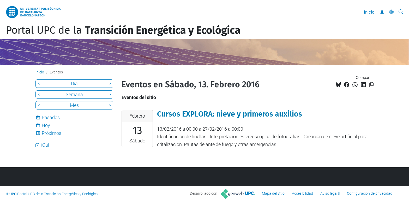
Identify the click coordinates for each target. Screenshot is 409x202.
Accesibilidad (302, 193)
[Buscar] (401, 12)
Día (74, 83)
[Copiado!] (371, 85)
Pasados (51, 117)
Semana (74, 94)
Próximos (51, 133)
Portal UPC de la (123, 30)
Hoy (46, 125)
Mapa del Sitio (273, 193)
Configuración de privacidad (369, 193)
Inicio (369, 12)
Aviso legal (329, 193)
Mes (74, 105)
